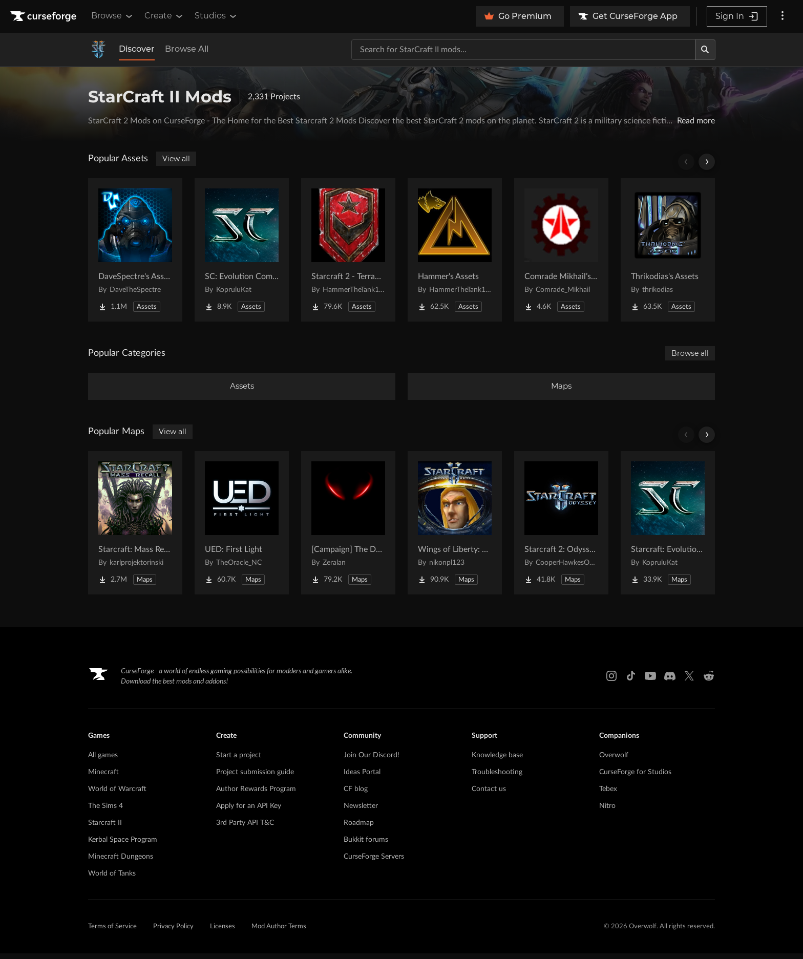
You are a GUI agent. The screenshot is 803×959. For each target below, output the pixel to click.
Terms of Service (112, 932)
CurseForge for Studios (635, 777)
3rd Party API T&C (245, 828)
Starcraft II (105, 828)
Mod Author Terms (278, 932)
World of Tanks (112, 879)
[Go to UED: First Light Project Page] (242, 528)
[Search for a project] (523, 50)
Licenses (222, 932)
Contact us (489, 794)
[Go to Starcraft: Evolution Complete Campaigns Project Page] (668, 528)
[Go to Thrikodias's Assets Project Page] (668, 250)
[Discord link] (670, 682)
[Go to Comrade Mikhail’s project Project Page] (561, 250)
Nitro (607, 811)
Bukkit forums (366, 845)
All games (103, 760)
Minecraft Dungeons (120, 862)
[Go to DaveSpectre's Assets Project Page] (135, 250)
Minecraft (103, 777)
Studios (216, 16)
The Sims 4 (105, 811)
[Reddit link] (709, 682)
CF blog (356, 794)
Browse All (186, 49)
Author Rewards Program (256, 794)
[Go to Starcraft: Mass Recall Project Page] (135, 528)
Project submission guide (255, 777)
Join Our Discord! (371, 760)
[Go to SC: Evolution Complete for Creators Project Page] (242, 250)
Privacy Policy (173, 932)
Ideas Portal (362, 777)
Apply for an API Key (248, 811)
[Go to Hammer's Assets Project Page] (455, 250)
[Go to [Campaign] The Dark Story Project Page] (348, 528)
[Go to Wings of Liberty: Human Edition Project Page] (455, 528)
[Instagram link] (611, 682)
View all (176, 158)
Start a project (238, 760)
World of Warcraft (117, 794)
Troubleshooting (497, 777)
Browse (112, 16)
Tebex (608, 794)
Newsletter (361, 811)
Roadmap (359, 828)
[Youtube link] (650, 682)
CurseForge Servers (374, 862)
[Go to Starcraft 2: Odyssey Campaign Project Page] (561, 528)
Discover (137, 49)
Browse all (690, 353)
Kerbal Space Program (122, 845)
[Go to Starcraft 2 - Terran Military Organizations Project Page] (348, 250)
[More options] (782, 16)
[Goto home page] (44, 16)
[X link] (689, 682)
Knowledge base (497, 760)
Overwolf (613, 760)
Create (164, 16)
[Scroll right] (707, 162)
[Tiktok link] (631, 682)
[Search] (705, 49)
